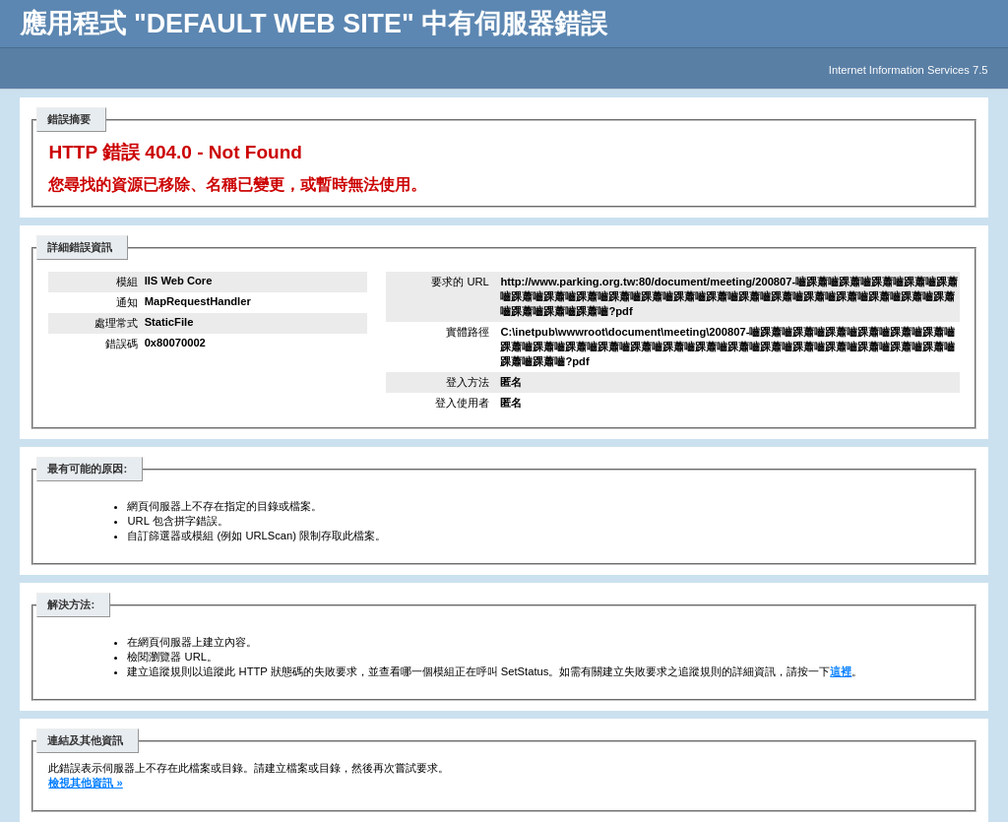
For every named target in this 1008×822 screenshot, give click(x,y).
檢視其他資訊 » (85, 783)
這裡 (840, 671)
